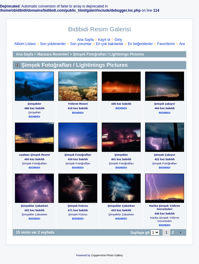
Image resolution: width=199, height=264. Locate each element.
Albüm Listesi (25, 44)
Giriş (118, 40)
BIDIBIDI (34, 116)
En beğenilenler (140, 44)
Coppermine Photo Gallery (107, 255)
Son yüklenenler (53, 44)
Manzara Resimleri (53, 54)
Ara (182, 44)
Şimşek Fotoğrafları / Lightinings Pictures (108, 54)
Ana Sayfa (85, 40)
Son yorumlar (80, 44)
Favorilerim (166, 44)
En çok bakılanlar (109, 44)
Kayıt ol (104, 40)
